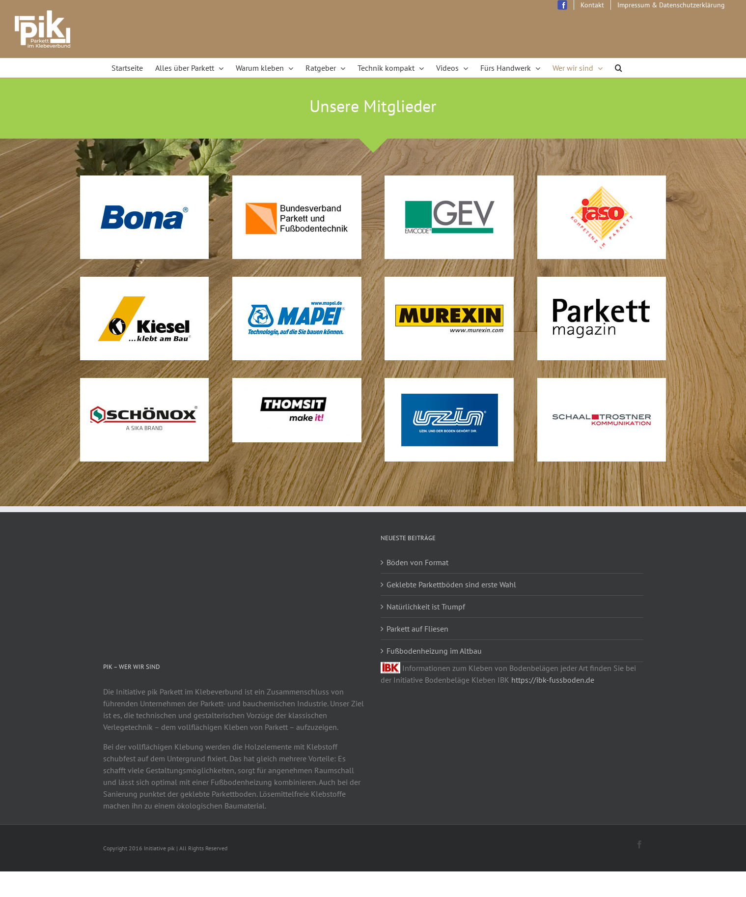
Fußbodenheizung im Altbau (434, 651)
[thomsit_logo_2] (296, 384)
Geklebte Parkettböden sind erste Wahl (451, 584)
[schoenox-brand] (144, 384)
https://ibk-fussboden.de (552, 680)
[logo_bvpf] (296, 181)
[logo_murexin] (449, 283)
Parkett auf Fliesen (417, 629)
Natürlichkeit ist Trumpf (426, 606)
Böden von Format (417, 562)
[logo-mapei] (296, 283)
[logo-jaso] (601, 181)
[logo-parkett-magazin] (601, 283)
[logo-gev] (449, 181)
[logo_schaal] (601, 384)
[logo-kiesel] (144, 283)
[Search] (619, 68)
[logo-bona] (144, 181)
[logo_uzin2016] (449, 384)
